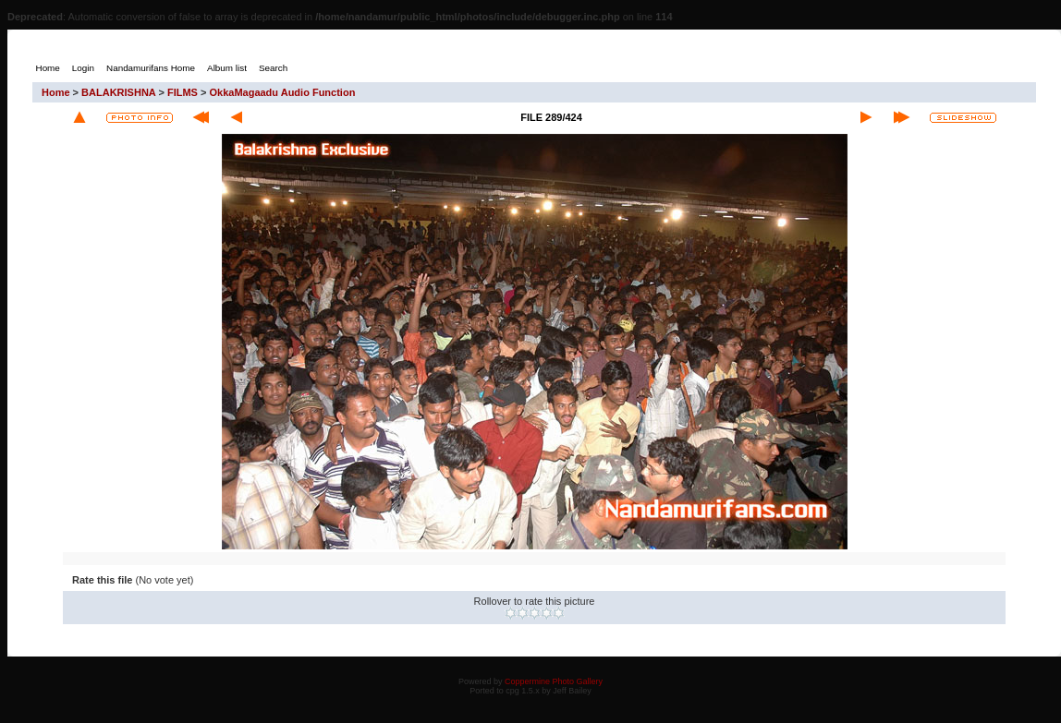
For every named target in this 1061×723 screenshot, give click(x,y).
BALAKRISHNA (118, 92)
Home (56, 92)
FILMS (182, 92)
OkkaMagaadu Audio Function (282, 92)
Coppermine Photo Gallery (554, 681)
